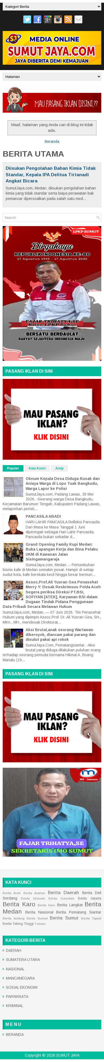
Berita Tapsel (91, 918)
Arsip (59, 468)
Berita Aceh (12, 893)
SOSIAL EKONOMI (21, 987)
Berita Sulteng (14, 918)
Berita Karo (19, 904)
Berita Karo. (47, 905)
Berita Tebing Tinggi (18, 924)
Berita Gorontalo (61, 898)
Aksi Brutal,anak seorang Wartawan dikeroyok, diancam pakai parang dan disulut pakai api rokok (61, 635)
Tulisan (40, 923)
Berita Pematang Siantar (78, 912)
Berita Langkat (70, 905)
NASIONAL (15, 969)
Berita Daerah (63, 892)
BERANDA (15, 1034)
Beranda (52, 141)
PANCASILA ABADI (43, 516)
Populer (13, 468)
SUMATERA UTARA (23, 959)
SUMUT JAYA (67, 1055)
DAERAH (13, 950)
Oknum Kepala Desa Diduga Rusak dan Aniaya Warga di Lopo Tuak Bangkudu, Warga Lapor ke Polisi (63, 483)
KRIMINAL (14, 1006)
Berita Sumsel (37, 918)
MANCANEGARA (20, 978)
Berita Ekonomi (33, 898)
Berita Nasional (39, 912)
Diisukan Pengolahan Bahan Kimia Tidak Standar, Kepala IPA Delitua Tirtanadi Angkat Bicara (51, 175)
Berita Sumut (64, 918)
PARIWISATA (17, 996)
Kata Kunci (37, 468)
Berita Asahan (34, 893)
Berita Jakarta (89, 898)
